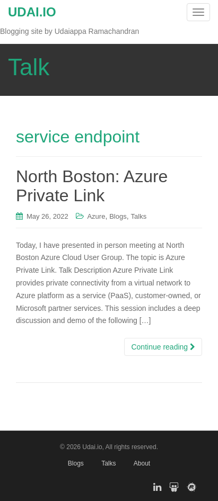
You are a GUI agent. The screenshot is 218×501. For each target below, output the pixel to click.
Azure (96, 216)
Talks (139, 216)
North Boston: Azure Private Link (92, 185)
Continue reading (163, 347)
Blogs (118, 216)
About (142, 463)
